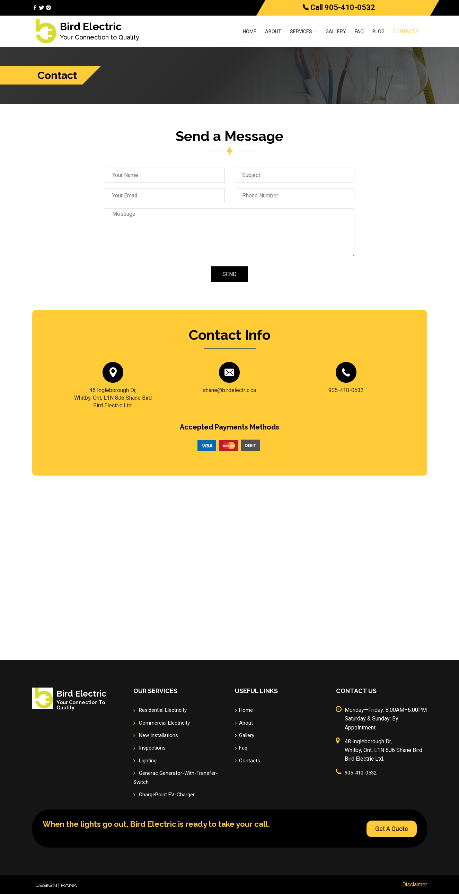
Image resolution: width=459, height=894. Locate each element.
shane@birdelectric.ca (229, 390)
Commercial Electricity (164, 723)
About (273, 31)
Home (249, 31)
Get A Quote (391, 828)
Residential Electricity (163, 710)
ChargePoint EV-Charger (167, 794)
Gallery (336, 31)
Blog (378, 31)
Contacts (405, 31)
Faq (359, 31)
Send (229, 274)
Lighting (148, 761)
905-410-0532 (350, 7)
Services (303, 31)
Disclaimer (414, 884)
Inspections (152, 748)
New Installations (158, 735)
